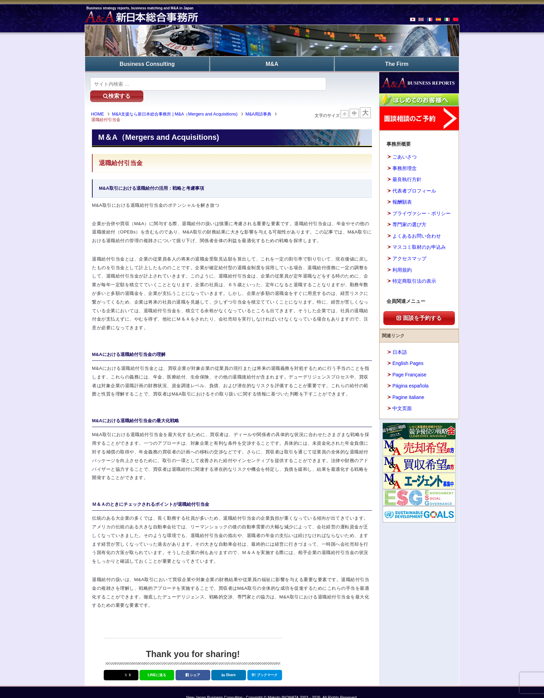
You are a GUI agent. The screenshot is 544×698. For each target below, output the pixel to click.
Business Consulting (147, 63)
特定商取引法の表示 (414, 280)
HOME (100, 103)
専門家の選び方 (409, 224)
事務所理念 (404, 167)
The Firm (397, 63)
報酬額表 (402, 201)
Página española (410, 385)
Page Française (409, 373)
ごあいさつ (404, 156)
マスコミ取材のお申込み (419, 246)
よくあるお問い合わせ (416, 235)
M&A (272, 63)
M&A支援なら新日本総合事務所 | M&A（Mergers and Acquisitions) (177, 103)
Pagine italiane (408, 396)
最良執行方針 (407, 178)
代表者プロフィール (414, 190)
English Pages (408, 362)
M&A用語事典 (261, 103)
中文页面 (402, 407)
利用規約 (402, 269)
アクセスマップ (409, 257)
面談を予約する (419, 317)
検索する (348, 83)
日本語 (399, 351)
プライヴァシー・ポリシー (421, 212)
